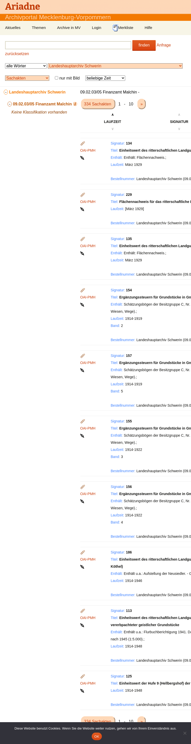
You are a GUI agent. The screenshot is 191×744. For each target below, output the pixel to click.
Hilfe (148, 27)
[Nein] (184, 733)
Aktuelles (13, 27)
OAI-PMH (88, 150)
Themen (39, 27)
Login (96, 27)
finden (144, 45)
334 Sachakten (98, 104)
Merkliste (123, 28)
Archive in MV (69, 27)
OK (96, 736)
